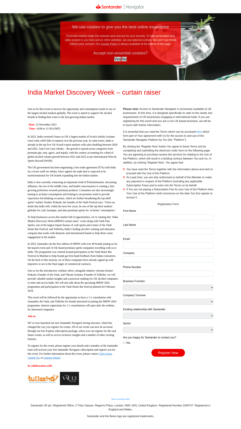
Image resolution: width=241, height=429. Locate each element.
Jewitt (108, 353)
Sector (127, 323)
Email (126, 239)
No (124, 59)
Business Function (134, 281)
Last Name (129, 224)
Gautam (48, 357)
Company (128, 253)
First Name (129, 210)
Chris (102, 353)
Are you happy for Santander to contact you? (149, 337)
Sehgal (56, 357)
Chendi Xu (33, 357)
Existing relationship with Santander (144, 309)
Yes (128, 342)
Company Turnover (134, 295)
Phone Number (132, 267)
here (199, 131)
